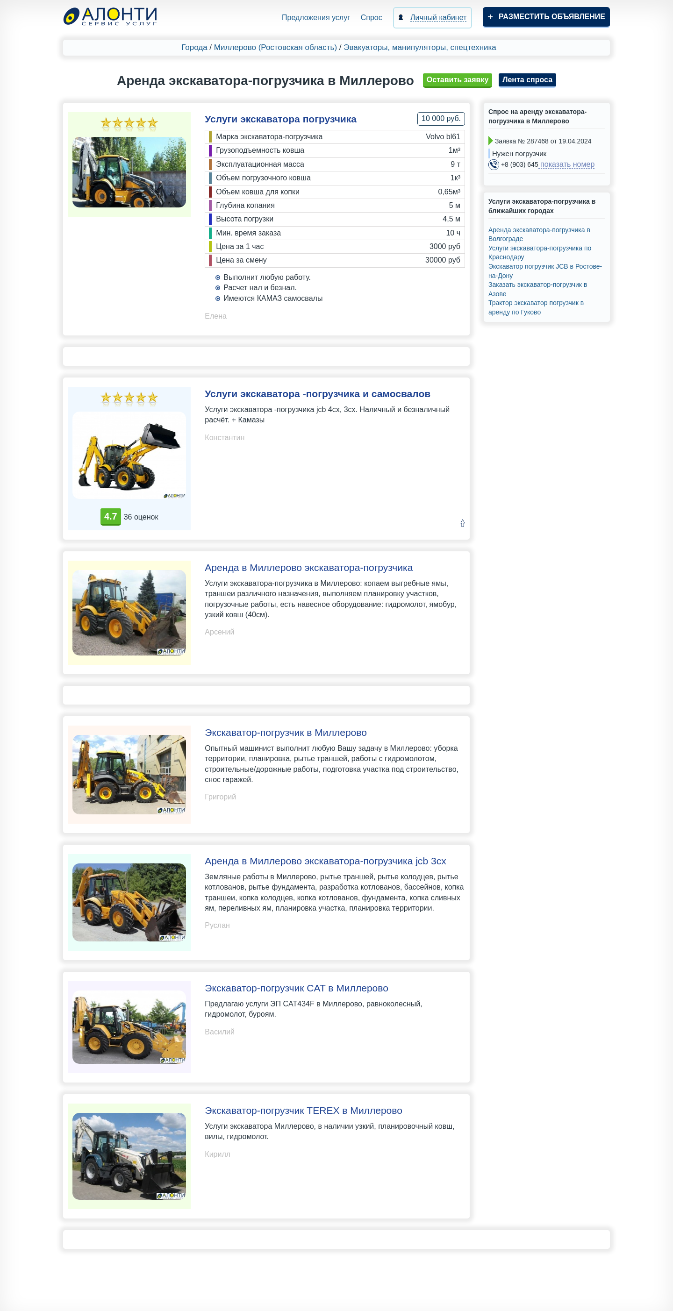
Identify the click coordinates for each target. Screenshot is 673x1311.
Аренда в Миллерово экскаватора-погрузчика (309, 567)
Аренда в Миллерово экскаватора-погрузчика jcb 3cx (325, 860)
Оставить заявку (458, 80)
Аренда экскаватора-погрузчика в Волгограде (539, 234)
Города (194, 47)
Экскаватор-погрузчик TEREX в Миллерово (303, 1110)
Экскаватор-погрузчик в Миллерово (286, 732)
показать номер (566, 164)
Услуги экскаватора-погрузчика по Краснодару (539, 252)
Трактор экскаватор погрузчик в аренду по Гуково (536, 307)
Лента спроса (527, 80)
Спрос (371, 17)
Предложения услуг (316, 17)
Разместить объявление (552, 17)
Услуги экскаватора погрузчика (281, 119)
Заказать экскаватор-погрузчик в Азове (537, 289)
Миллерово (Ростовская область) (275, 47)
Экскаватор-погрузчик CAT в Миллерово (296, 988)
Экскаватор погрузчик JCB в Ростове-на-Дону (545, 271)
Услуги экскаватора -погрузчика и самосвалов (317, 393)
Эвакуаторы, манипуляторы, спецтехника (420, 47)
